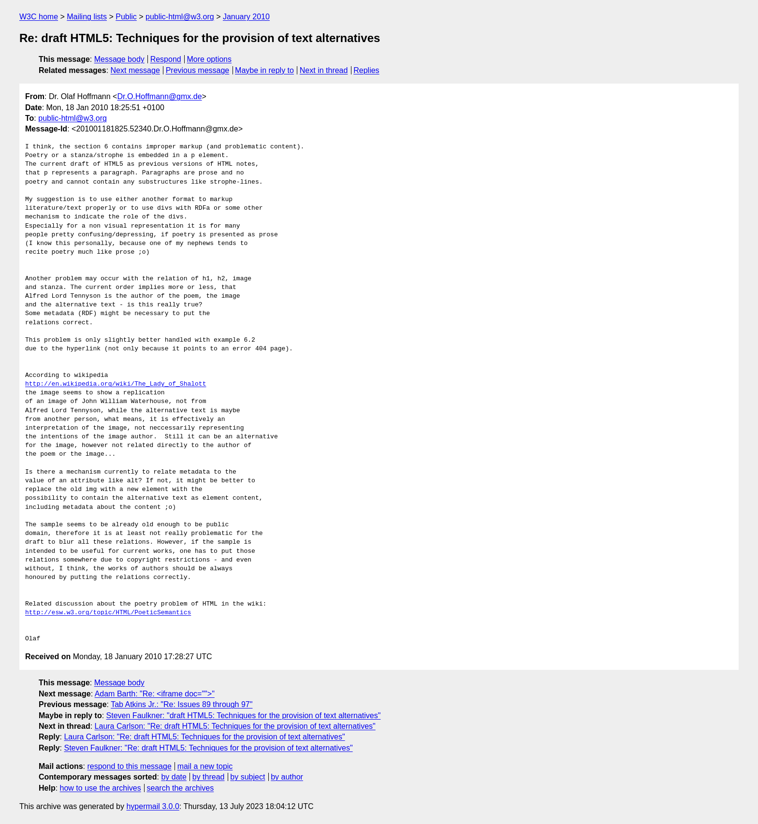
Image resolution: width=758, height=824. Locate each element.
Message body (119, 59)
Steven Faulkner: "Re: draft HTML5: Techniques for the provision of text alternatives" (208, 748)
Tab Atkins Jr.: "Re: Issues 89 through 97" (181, 704)
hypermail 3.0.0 (152, 806)
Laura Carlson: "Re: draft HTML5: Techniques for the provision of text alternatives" (235, 726)
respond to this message (129, 766)
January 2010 (246, 17)
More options (209, 59)
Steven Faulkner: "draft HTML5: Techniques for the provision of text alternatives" (243, 715)
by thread (208, 777)
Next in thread (324, 70)
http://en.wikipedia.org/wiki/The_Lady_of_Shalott (115, 384)
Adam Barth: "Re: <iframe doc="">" (155, 694)
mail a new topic (205, 766)
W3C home (38, 17)
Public (126, 17)
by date (173, 777)
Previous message (198, 70)
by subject (247, 777)
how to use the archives (100, 788)
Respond (165, 59)
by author (287, 777)
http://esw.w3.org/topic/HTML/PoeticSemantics (108, 612)
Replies (366, 70)
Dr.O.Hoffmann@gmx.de (159, 96)
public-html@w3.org (180, 17)
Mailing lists (87, 17)
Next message (135, 70)
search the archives (180, 788)
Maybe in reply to (264, 70)
